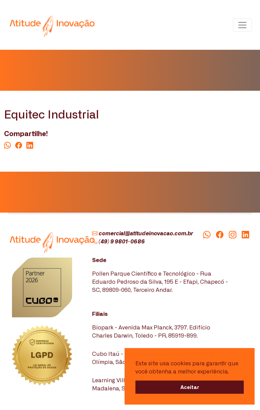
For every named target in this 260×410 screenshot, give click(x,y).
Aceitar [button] (189, 387)
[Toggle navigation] (242, 25)
